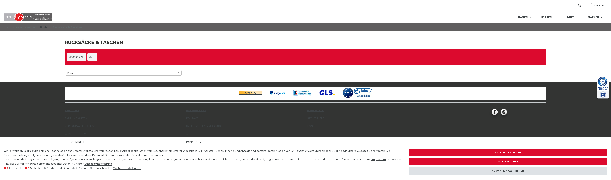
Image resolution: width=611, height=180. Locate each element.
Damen (523, 17)
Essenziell (15, 168)
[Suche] (579, 5)
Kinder (570, 17)
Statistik (35, 168)
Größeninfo (74, 142)
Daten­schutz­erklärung (98, 163)
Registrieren (317, 118)
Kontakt (192, 118)
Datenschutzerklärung (203, 126)
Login (311, 126)
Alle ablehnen (508, 161)
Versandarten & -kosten (83, 126)
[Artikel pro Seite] (92, 57)
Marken (594, 17)
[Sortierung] (76, 57)
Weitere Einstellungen (127, 168)
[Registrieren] (568, 5)
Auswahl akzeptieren (508, 170)
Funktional (102, 168)
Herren (546, 17)
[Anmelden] (557, 5)
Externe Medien (59, 168)
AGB (188, 134)
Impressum (194, 142)
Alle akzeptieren (508, 152)
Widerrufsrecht (77, 134)
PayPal (82, 168)
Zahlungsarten (76, 118)
